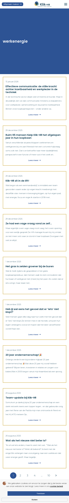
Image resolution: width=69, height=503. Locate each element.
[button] (66, 4)
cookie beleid (56, 486)
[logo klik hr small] (43, 4)
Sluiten (35, 500)
